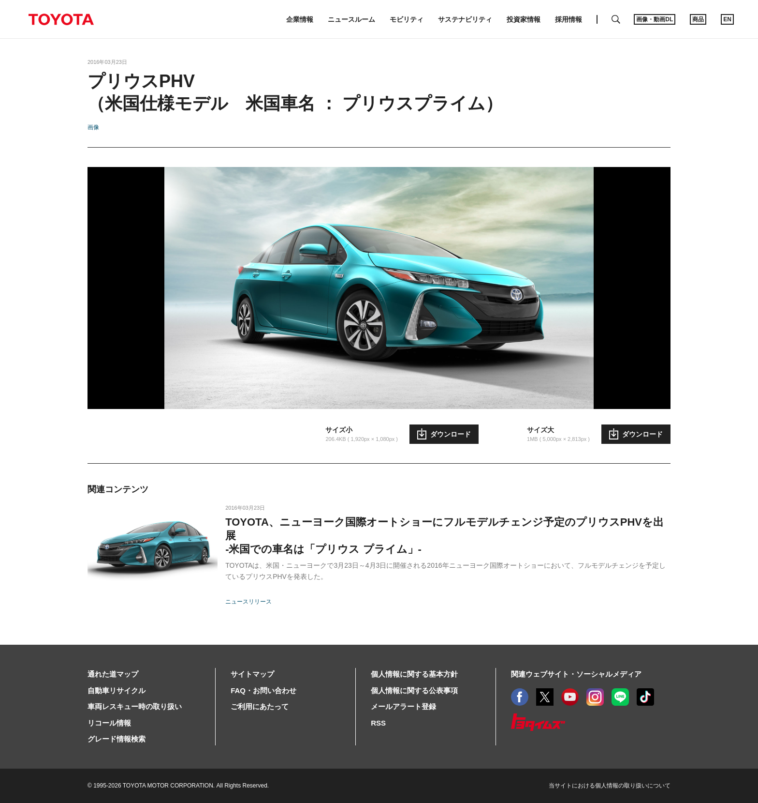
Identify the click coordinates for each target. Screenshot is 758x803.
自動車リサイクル (116, 690)
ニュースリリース (248, 601)
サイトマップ (252, 674)
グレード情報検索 (116, 739)
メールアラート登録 (403, 706)
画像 (93, 127)
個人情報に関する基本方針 (414, 674)
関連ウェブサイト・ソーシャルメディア (576, 674)
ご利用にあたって (260, 706)
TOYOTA (61, 19)
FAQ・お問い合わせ (263, 690)
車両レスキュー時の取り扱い (134, 706)
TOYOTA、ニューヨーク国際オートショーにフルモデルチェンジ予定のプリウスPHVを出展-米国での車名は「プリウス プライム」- (444, 535)
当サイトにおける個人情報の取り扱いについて (610, 785)
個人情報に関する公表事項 (414, 690)
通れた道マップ (112, 674)
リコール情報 (109, 723)
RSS (378, 723)
